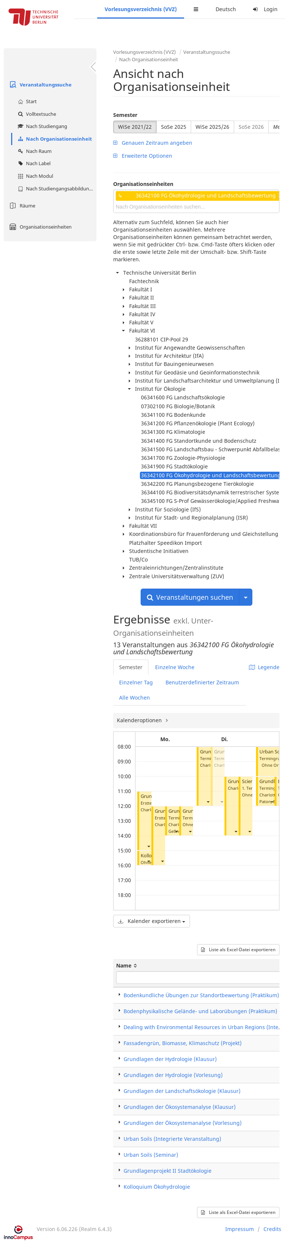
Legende (264, 667)
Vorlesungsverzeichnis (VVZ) (141, 9)
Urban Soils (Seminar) (151, 1154)
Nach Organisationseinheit (54, 138)
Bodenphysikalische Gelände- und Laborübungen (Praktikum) (200, 1011)
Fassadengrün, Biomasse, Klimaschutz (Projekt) (183, 1043)
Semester (125, 114)
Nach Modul (34, 176)
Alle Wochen (134, 697)
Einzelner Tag (136, 682)
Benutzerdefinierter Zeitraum (202, 682)
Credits (272, 1228)
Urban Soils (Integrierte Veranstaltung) (172, 1138)
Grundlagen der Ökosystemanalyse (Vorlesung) (183, 1122)
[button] (148, 846)
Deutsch (226, 9)
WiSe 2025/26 (212, 126)
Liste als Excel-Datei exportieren (238, 949)
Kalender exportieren (151, 920)
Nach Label (33, 163)
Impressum (239, 1228)
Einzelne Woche (174, 667)
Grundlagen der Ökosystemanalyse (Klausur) (180, 1106)
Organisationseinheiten (39, 226)
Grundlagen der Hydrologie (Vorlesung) (173, 1074)
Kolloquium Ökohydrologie (157, 1186)
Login (264, 9)
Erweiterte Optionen (142, 155)
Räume (21, 205)
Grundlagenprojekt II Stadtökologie (168, 1170)
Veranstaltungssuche (39, 84)
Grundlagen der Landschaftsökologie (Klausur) (182, 1090)
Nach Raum (34, 151)
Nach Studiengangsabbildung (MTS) (56, 188)
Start (26, 101)
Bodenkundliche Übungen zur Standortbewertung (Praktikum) (201, 995)
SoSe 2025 (173, 126)
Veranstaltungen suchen (190, 597)
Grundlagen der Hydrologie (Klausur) (170, 1059)
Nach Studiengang (41, 126)
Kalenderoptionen (140, 720)
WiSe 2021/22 (135, 126)
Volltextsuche (36, 114)
